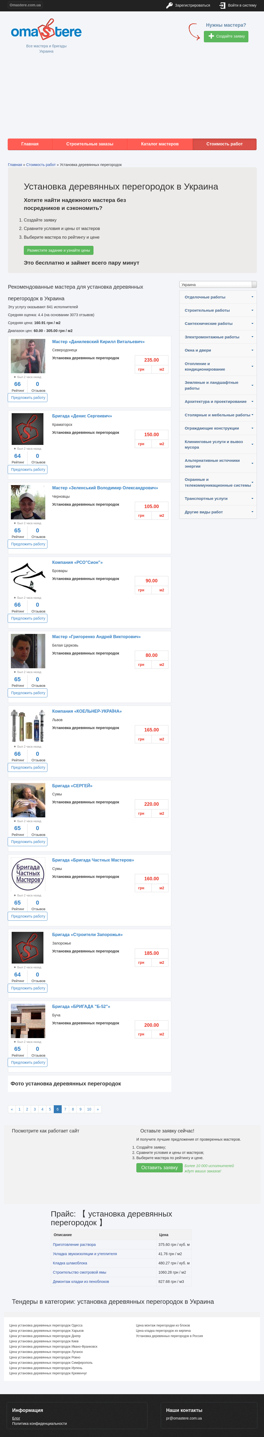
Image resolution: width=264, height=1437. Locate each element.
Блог (16, 1418)
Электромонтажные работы (212, 337)
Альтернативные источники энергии (212, 463)
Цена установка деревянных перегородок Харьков (46, 1331)
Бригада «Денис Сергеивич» (82, 416)
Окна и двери (198, 350)
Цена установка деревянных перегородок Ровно (44, 1357)
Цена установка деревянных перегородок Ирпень (45, 1368)
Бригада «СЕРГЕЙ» (72, 786)
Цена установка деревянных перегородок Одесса (45, 1325)
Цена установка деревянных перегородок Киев (44, 1341)
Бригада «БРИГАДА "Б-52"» (81, 1006)
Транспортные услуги (206, 498)
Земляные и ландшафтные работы (211, 385)
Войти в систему (238, 5)
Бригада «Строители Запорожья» (87, 934)
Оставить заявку (159, 1167)
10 (89, 1109)
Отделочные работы (205, 297)
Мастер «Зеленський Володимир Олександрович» (105, 488)
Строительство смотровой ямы (79, 1272)
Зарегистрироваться (188, 5)
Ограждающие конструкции (212, 428)
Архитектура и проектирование (216, 401)
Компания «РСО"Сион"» (77, 562)
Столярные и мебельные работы (217, 415)
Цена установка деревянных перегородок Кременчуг (48, 1373)
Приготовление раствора (74, 1244)
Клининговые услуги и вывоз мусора (214, 444)
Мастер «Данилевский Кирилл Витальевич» (98, 341)
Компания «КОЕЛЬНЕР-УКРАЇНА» (87, 711)
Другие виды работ (204, 512)
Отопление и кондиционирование (205, 366)
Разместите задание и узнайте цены (58, 250)
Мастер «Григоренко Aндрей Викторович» (96, 636)
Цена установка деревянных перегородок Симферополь (51, 1363)
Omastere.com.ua (25, 5)
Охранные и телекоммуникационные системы (218, 482)
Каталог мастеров (160, 144)
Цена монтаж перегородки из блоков (163, 1325)
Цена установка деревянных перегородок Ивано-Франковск (53, 1346)
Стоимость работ (225, 144)
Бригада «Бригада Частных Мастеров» (93, 860)
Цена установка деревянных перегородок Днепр (45, 1336)
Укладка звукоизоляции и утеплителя (85, 1254)
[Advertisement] (132, 96)
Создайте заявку (227, 36)
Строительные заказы (89, 144)
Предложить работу (28, 397)
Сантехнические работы (209, 323)
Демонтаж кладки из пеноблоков (81, 1281)
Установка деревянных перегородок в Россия (169, 1336)
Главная (29, 144)
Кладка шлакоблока (70, 1263)
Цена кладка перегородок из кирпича (163, 1331)
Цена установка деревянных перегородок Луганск (46, 1352)
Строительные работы (207, 310)
